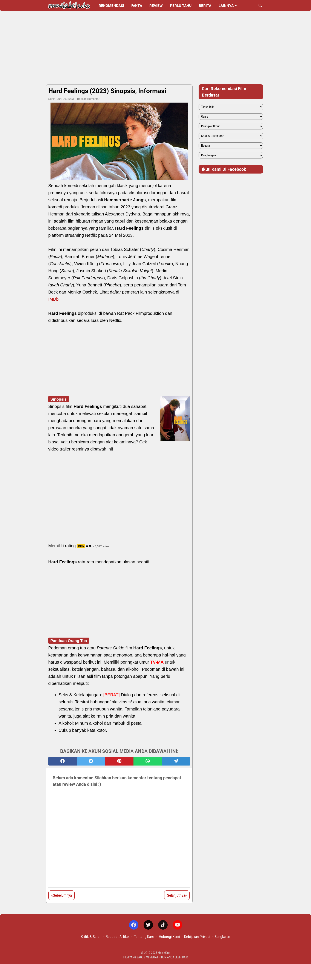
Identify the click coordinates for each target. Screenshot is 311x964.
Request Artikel (118, 936)
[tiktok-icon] (163, 925)
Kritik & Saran (91, 936)
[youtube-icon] (177, 925)
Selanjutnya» (177, 895)
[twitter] (91, 761)
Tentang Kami (144, 936)
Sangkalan (222, 936)
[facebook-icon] (133, 925)
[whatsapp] (147, 761)
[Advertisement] (155, 48)
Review (156, 5)
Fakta (136, 5)
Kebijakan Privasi (197, 936)
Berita (205, 5)
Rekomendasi (111, 5)
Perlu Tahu (181, 5)
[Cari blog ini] (260, 5)
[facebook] (62, 761)
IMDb (53, 299)
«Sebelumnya (61, 895)
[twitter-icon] (148, 925)
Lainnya (226, 5)
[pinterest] (119, 761)
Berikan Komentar (88, 98)
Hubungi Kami (169, 936)
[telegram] (176, 761)
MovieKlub (164, 953)
